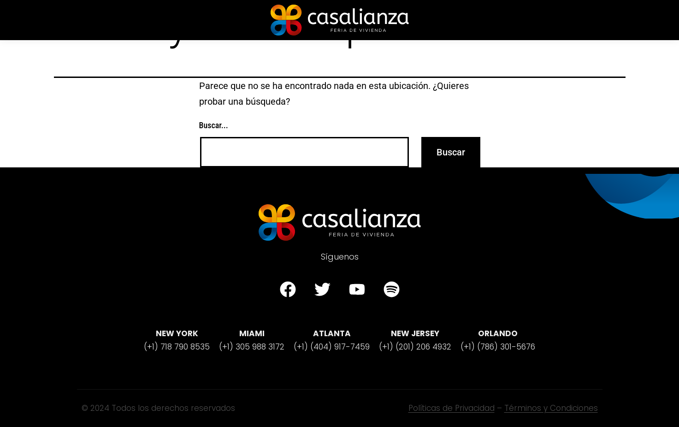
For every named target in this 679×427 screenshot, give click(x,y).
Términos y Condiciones (551, 408)
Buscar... (213, 125)
